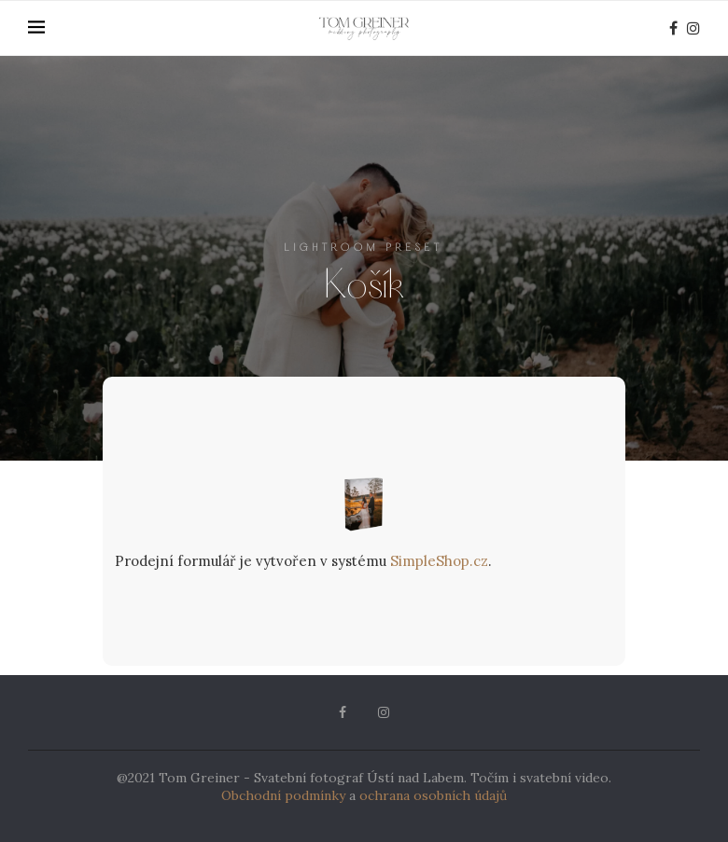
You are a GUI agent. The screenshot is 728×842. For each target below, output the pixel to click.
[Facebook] (673, 28)
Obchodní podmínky (283, 795)
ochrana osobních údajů (433, 795)
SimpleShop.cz (439, 561)
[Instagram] (693, 28)
